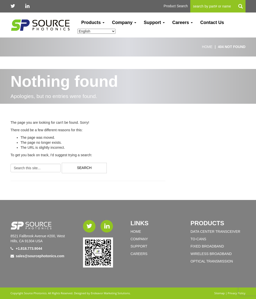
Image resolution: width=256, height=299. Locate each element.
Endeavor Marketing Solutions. (110, 293)
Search (84, 168)
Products (92, 22)
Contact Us (212, 22)
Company (124, 22)
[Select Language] (97, 31)
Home (135, 232)
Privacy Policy (237, 293)
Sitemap (219, 293)
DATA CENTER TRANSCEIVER (215, 232)
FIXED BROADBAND (207, 246)
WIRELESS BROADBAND (211, 254)
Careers (182, 22)
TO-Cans (198, 239)
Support (154, 22)
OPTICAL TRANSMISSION (211, 261)
